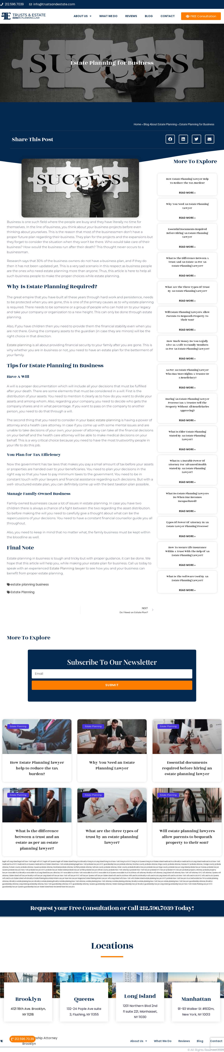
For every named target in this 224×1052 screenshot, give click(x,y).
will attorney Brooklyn (145, 873)
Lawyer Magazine (78, 878)
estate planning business (30, 584)
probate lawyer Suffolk (76, 870)
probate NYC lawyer (158, 870)
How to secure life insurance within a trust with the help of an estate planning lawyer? (187, 551)
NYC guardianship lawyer (109, 864)
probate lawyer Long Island (178, 867)
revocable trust (122, 873)
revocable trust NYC (90, 873)
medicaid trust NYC (9, 864)
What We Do (108, 16)
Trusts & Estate (29, 15)
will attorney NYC (195, 873)
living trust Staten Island (154, 861)
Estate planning (19, 345)
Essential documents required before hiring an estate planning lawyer (187, 233)
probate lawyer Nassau (198, 867)
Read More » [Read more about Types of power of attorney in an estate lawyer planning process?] (187, 536)
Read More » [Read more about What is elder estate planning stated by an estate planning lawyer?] (187, 449)
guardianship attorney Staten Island (109, 884)
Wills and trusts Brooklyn (138, 876)
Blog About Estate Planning (160, 124)
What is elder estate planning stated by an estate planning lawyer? (187, 435)
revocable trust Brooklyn (17, 873)
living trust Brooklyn (80, 861)
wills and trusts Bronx (120, 876)
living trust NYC (125, 861)
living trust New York (112, 861)
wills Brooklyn (29, 878)
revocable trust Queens (107, 873)
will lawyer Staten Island (104, 876)
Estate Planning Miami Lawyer (96, 878)
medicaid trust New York (210, 861)
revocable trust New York (73, 873)
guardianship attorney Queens (84, 884)
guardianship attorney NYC (62, 884)
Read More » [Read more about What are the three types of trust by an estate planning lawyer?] (187, 300)
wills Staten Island (137, 878)
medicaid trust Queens (25, 864)
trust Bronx (132, 873)
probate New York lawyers (176, 878)
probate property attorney (193, 870)
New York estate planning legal (67, 864)
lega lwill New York (25, 861)
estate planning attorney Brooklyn (125, 881)
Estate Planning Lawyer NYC (202, 884)
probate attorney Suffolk (70, 867)
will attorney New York (180, 873)
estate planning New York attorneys (99, 881)
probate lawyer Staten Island (56, 870)
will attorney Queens (210, 873)
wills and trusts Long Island (157, 876)
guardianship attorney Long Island (14, 884)
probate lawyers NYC (37, 870)
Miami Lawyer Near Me (62, 878)
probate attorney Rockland (50, 867)
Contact (168, 16)
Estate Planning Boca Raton (44, 878)
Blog (149, 16)
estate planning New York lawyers (176, 881)
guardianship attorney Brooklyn (200, 881)
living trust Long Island (96, 861)
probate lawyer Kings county (157, 867)
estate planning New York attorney (73, 881)
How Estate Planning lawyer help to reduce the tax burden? (187, 181)
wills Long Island (113, 878)
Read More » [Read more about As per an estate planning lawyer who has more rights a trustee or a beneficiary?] (187, 387)
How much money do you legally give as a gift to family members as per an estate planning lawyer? (187, 345)
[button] (170, 139)
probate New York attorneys (119, 870)
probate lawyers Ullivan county (96, 870)
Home (137, 124)
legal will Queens (49, 861)
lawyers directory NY (55, 873)
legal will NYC (38, 861)
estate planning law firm (26, 17)
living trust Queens (138, 861)
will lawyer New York (59, 876)
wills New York (125, 878)
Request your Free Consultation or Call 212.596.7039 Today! (112, 908)
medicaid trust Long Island (191, 861)
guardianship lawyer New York (180, 884)
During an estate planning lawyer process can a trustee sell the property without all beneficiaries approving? (187, 405)
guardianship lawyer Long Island (156, 884)
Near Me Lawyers (68, 887)
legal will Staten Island (64, 861)
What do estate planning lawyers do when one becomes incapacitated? (187, 497)
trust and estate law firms (196, 878)
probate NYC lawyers (174, 870)
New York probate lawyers (89, 864)
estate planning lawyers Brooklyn (29, 881)
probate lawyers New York (18, 870)
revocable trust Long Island (37, 873)
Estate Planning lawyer (67, 568)
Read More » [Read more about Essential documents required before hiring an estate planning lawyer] (187, 246)
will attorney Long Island (162, 873)
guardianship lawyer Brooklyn (133, 884)
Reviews (131, 16)
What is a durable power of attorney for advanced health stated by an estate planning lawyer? (187, 466)
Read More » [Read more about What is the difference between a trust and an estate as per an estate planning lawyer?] (187, 275)
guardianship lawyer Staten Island (36, 887)
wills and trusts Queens (210, 876)
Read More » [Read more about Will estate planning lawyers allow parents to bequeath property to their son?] (187, 329)
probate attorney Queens (30, 867)
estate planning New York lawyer (150, 881)
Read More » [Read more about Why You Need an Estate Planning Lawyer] (187, 217)
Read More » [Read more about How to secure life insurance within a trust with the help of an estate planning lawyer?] (187, 565)
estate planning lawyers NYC (155, 878)
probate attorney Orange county (202, 864)
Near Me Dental (55, 887)
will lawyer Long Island (42, 876)
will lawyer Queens (87, 876)
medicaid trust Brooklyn (172, 861)
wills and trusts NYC (193, 876)
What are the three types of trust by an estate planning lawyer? (187, 289)
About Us (82, 16)
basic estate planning (103, 420)
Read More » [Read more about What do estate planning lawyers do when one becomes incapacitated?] (187, 511)
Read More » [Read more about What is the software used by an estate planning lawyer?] (187, 590)
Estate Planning (22, 592)
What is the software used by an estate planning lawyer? (187, 578)
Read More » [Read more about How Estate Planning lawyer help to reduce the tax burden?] (187, 192)
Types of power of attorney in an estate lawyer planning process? (187, 524)
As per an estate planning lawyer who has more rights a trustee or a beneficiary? (187, 374)
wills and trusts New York (176, 876)
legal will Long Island (9, 861)
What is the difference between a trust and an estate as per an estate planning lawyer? (187, 262)
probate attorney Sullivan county (91, 867)
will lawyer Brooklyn (26, 876)
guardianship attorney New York (40, 884)
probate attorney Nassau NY (179, 864)
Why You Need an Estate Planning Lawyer (187, 206)
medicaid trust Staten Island (45, 864)
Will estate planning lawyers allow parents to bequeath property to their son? (187, 316)
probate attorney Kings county (156, 864)
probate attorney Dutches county (132, 864)
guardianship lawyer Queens (13, 887)
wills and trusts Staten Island (12, 878)
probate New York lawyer (140, 870)
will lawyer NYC (73, 876)
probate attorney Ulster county (115, 867)
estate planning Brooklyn (51, 881)
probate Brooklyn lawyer (137, 867)
